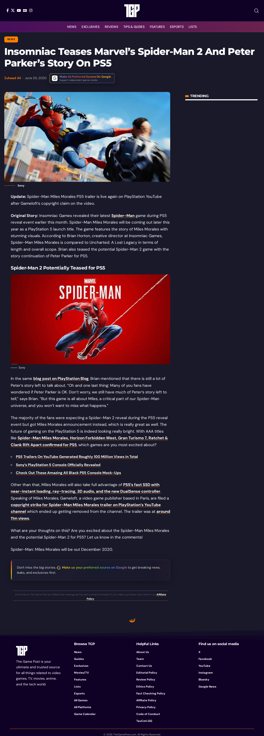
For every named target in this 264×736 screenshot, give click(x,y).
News (11, 39)
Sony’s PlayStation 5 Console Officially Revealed (58, 464)
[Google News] (25, 10)
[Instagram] (30, 10)
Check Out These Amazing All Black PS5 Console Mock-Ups (68, 472)
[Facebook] (7, 10)
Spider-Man (123, 215)
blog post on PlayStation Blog (61, 378)
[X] (13, 10)
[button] (256, 10)
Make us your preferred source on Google (94, 567)
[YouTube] (19, 10)
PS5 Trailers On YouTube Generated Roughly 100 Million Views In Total (77, 456)
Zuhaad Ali (12, 78)
